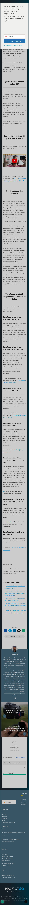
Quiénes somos (6, 836)
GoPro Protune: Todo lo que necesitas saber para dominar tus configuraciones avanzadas (15, 593)
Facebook (24, 801)
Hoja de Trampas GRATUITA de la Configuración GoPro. (14, 693)
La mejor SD (14, 450)
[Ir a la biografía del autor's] (14, 649)
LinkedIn (23, 804)
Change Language (14, 41)
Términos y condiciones (8, 877)
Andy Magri (14, 654)
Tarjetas (20, 450)
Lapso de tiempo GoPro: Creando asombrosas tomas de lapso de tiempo (15, 613)
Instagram (24, 803)
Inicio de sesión (21, 757)
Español (7, 802)
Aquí (4, 491)
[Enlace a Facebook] (5, 630)
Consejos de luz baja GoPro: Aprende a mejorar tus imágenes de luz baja (15, 606)
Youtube (23, 799)
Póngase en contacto (8, 841)
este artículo (9, 522)
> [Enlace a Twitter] (10, 630)
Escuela (4, 814)
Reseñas (4, 816)
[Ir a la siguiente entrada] (14, 728)
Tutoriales (5, 818)
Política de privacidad (8, 875)
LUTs (3, 820)
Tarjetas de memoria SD (8, 822)
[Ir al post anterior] (14, 710)
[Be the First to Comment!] (14, 763)
